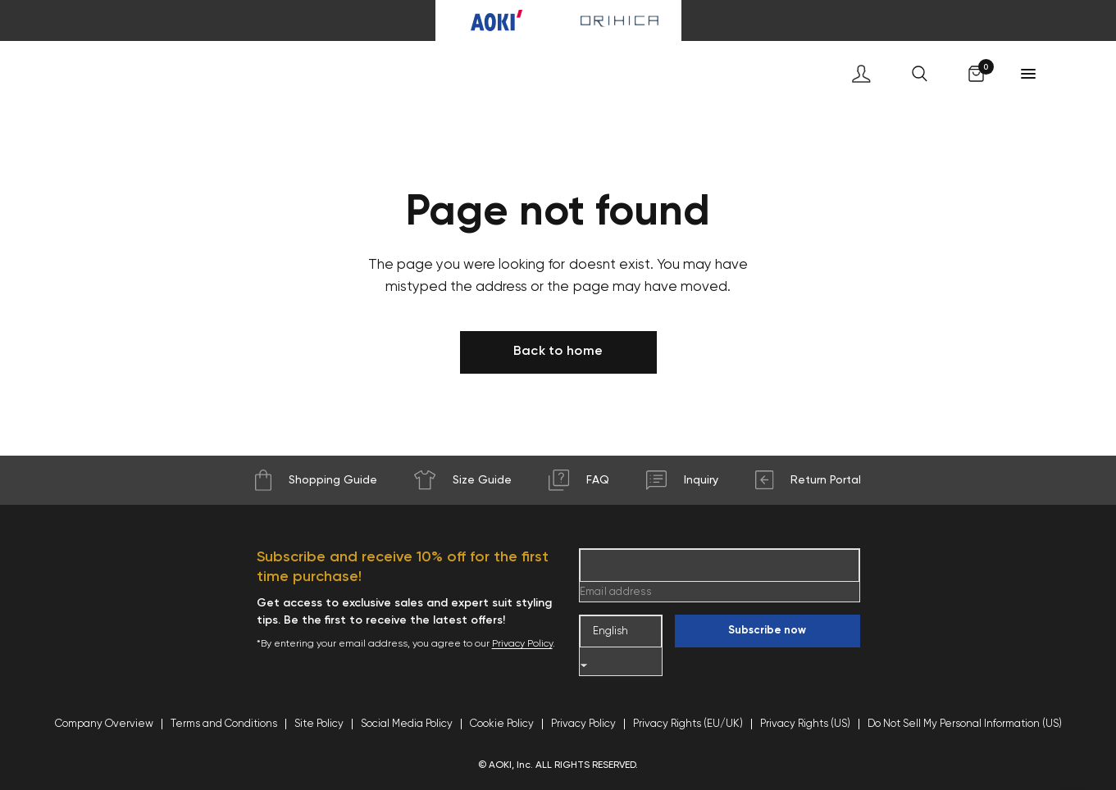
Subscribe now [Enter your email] (767, 630)
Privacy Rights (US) (805, 724)
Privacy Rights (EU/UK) (688, 724)
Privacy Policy (522, 644)
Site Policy (319, 724)
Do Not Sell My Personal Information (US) (965, 724)
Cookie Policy (502, 724)
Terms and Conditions (224, 724)
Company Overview (104, 724)
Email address (615, 592)
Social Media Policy (407, 724)
